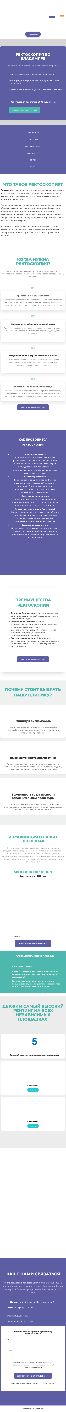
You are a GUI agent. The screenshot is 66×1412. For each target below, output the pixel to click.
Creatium (39, 1408)
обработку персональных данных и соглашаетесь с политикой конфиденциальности (33, 1365)
